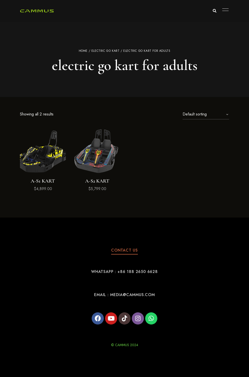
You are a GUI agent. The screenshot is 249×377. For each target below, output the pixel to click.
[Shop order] (206, 114)
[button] (124, 250)
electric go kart (105, 51)
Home (83, 51)
